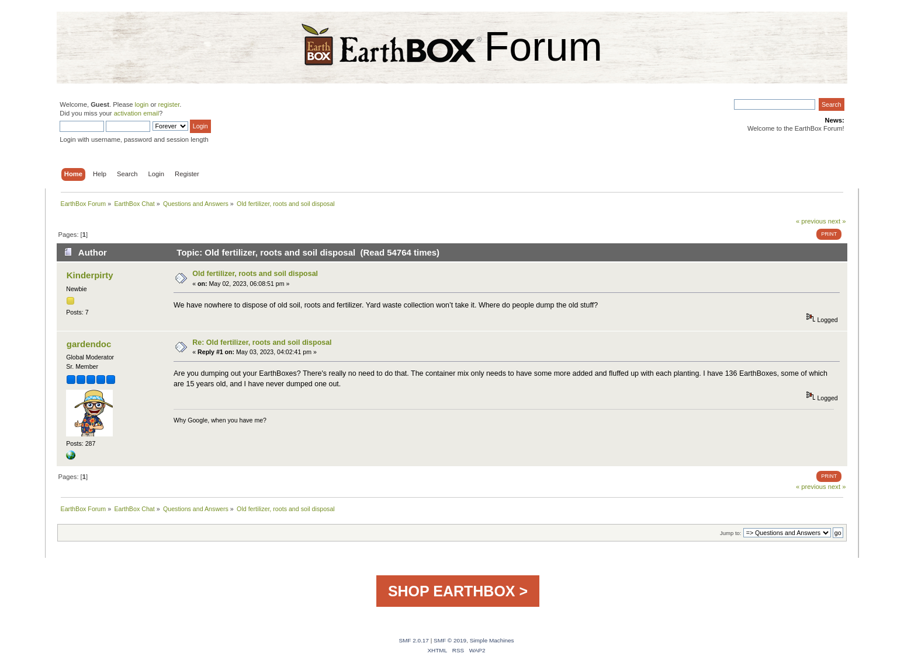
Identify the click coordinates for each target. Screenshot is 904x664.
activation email (136, 113)
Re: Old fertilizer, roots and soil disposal (261, 342)
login (142, 104)
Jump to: (731, 533)
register (169, 104)
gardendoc (89, 344)
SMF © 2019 (450, 640)
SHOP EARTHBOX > (458, 591)
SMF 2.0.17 (414, 640)
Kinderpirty (90, 275)
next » (837, 221)
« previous (811, 221)
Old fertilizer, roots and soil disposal (255, 274)
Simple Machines (492, 640)
